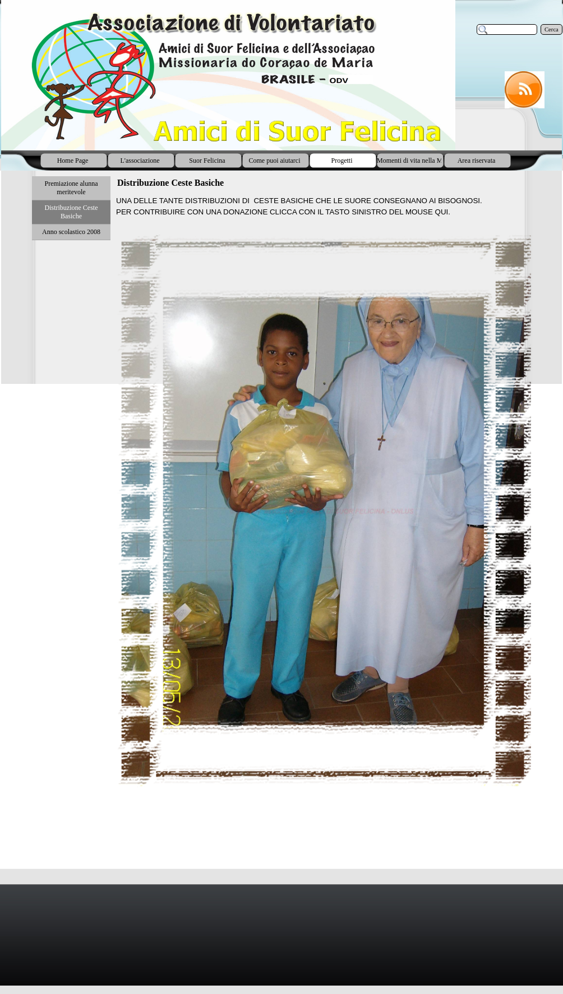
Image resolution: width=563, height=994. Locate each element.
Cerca (551, 29)
